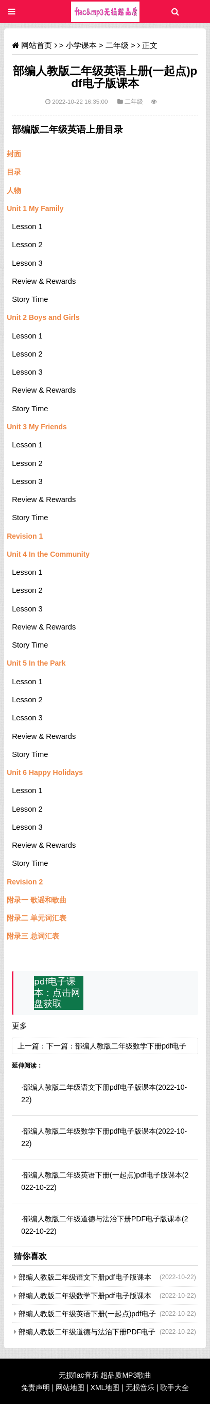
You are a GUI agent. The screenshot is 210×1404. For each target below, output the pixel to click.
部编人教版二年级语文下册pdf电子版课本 (89, 1087)
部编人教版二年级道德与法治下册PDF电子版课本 (102, 1219)
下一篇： (60, 1046)
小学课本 (81, 45)
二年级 (117, 45)
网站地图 (70, 1387)
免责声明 (35, 1387)
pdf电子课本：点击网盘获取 (57, 992)
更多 (19, 1026)
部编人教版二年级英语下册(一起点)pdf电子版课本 (102, 1175)
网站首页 (36, 45)
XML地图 (105, 1387)
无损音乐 (140, 1387)
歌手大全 (174, 1387)
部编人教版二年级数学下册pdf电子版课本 (89, 1131)
